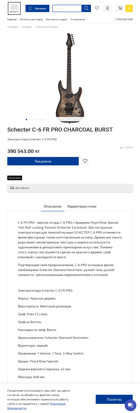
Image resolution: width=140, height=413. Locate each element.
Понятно (114, 399)
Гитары (27, 26)
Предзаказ (43, 161)
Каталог (37, 8)
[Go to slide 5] (38, 119)
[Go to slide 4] (35, 119)
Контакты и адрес (56, 19)
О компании (78, 19)
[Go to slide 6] (41, 119)
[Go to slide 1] (26, 119)
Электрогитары (47, 26)
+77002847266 (124, 19)
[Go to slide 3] (32, 119)
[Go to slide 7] (44, 119)
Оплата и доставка (31, 19)
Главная (12, 19)
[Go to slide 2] (29, 119)
